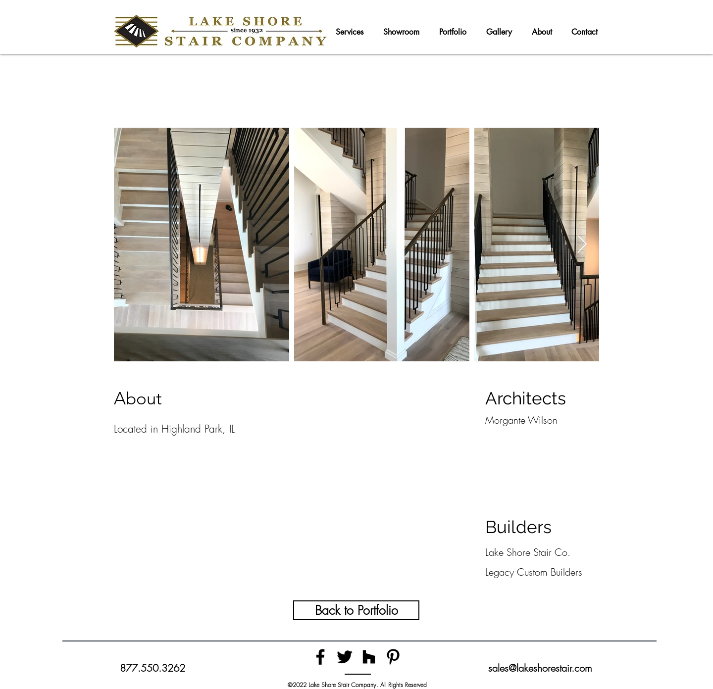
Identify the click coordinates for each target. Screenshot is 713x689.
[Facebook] (320, 656)
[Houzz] (368, 656)
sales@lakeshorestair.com (540, 668)
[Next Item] (582, 244)
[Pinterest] (393, 656)
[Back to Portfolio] (356, 610)
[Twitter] (344, 656)
